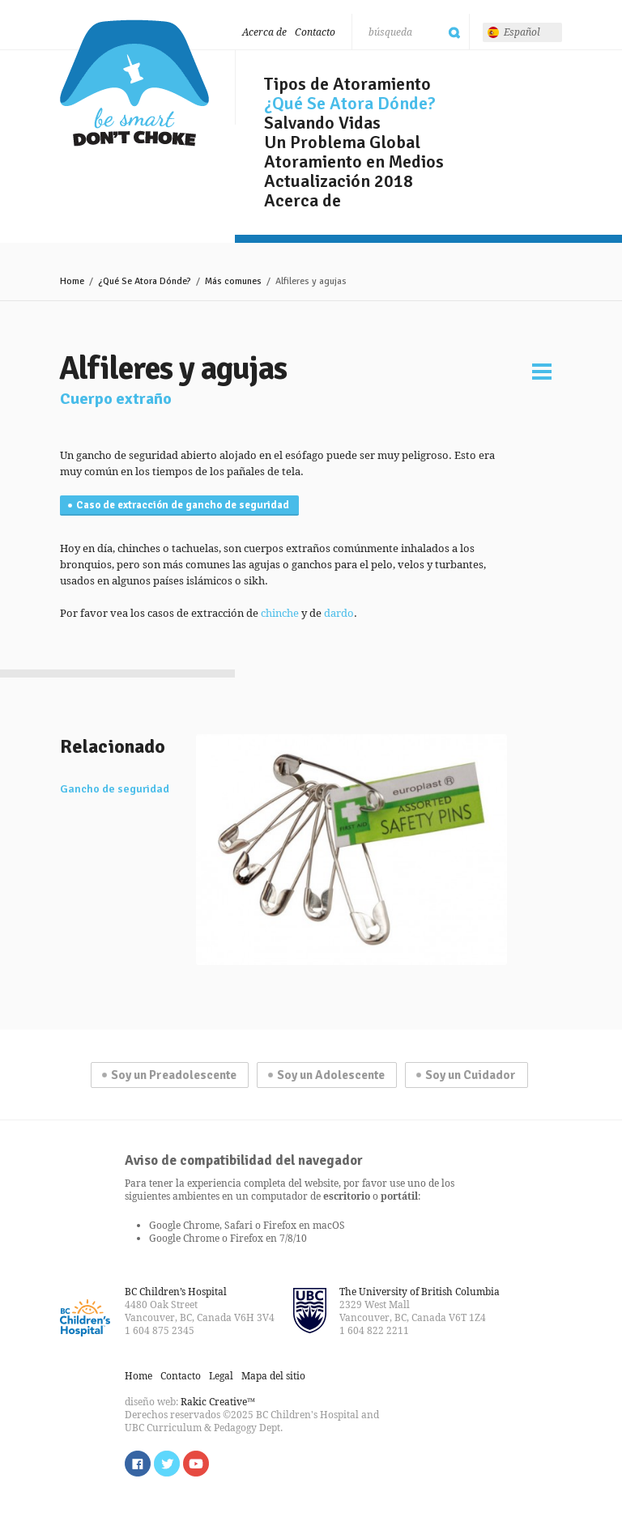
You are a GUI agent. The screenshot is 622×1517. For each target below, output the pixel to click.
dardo (339, 613)
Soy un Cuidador (470, 1075)
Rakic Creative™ (218, 1402)
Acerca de (264, 32)
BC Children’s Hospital (176, 1291)
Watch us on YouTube (196, 1464)
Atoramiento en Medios (354, 162)
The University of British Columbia (419, 1291)
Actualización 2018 (338, 181)
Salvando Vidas (322, 123)
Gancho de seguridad (114, 789)
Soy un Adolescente (331, 1075)
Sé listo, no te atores (134, 83)
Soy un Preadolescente (173, 1075)
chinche (280, 613)
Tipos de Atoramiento (347, 84)
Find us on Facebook (138, 1464)
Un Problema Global (342, 142)
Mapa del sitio (273, 1376)
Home (72, 281)
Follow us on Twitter (167, 1464)
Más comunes (233, 281)
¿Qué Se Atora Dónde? (350, 103)
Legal (221, 1376)
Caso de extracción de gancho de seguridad (182, 505)
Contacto (315, 32)
